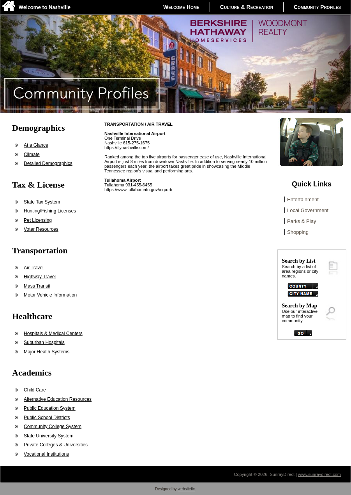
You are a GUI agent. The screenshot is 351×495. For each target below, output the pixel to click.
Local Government (307, 210)
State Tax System (42, 202)
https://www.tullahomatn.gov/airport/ (138, 189)
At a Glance (36, 145)
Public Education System (50, 408)
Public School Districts (47, 417)
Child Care (35, 390)
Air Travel (34, 267)
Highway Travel (40, 276)
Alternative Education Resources (58, 399)
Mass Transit (37, 286)
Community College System (52, 426)
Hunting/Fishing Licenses (50, 211)
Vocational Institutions (46, 454)
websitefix (186, 489)
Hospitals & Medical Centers (53, 333)
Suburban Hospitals (44, 342)
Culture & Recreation (246, 7)
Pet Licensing (38, 220)
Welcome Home (181, 7)
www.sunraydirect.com (319, 474)
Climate (32, 154)
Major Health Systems (46, 352)
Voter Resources (41, 229)
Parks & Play (301, 221)
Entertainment (303, 199)
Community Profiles (317, 7)
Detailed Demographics (48, 163)
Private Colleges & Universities (56, 445)
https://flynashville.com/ (126, 147)
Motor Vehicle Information (50, 295)
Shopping (298, 232)
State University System (48, 436)
